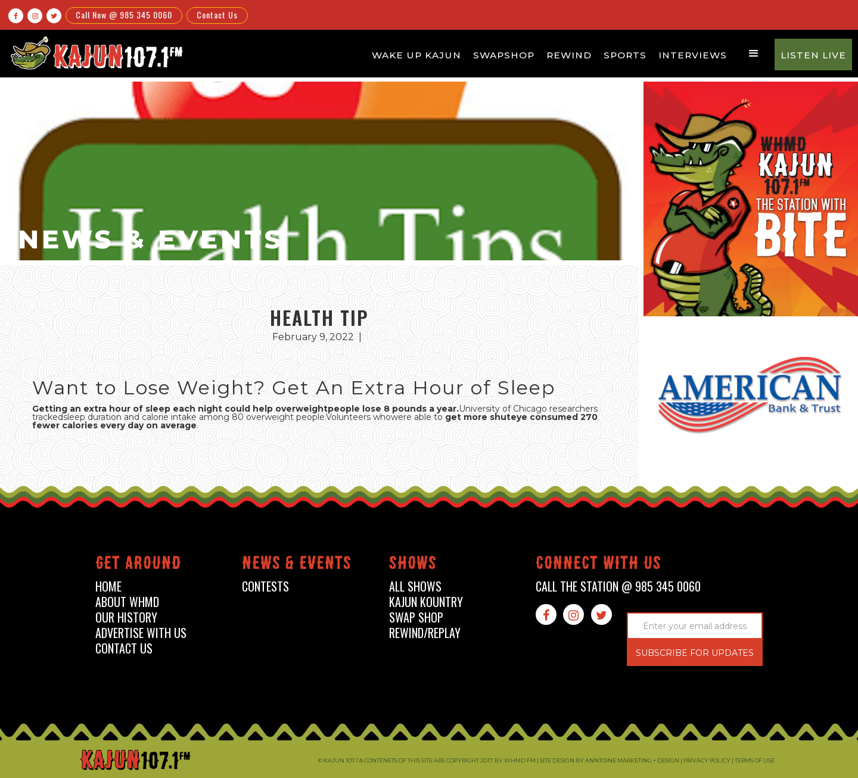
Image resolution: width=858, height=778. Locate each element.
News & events (297, 565)
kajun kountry (426, 602)
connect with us (598, 565)
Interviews (692, 55)
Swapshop (503, 55)
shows (413, 565)
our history (126, 617)
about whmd (127, 602)
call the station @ (618, 586)
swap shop (416, 617)
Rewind (569, 55)
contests (265, 586)
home (108, 586)
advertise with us (140, 633)
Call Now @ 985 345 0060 (124, 14)
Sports (625, 55)
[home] (94, 53)
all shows (415, 586)
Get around (138, 565)
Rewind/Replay (425, 633)
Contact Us (217, 14)
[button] (754, 53)
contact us (124, 648)
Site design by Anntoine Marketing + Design (609, 760)
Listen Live (813, 55)
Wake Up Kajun (416, 55)
